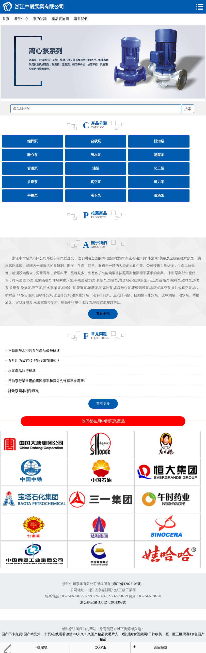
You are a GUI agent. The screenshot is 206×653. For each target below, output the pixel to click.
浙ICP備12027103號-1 (127, 584)
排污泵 (159, 141)
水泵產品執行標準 (22, 371)
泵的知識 (40, 19)
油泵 (95, 168)
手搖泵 (32, 195)
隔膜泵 (159, 155)
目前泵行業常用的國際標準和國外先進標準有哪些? (46, 381)
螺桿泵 (32, 141)
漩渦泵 (159, 195)
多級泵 (32, 182)
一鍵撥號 (41, 647)
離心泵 (32, 155)
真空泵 (96, 182)
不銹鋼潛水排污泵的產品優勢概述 (34, 350)
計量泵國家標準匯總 (23, 391)
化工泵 (159, 168)
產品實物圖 (60, 19)
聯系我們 (81, 19)
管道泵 (32, 168)
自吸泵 (96, 141)
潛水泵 (96, 155)
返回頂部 (161, 647)
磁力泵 (159, 182)
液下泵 (96, 195)
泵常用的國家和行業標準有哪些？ (34, 361)
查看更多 (103, 403)
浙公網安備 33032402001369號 (103, 602)
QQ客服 (101, 647)
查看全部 (103, 314)
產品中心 (21, 19)
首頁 (5, 19)
